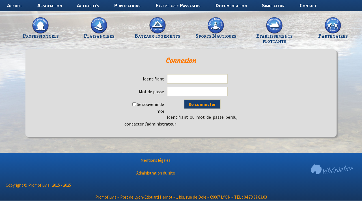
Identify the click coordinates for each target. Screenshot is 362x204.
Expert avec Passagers (178, 5)
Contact (308, 5)
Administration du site (155, 173)
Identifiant (153, 79)
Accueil (14, 5)
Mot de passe (151, 91)
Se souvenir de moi (148, 107)
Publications (127, 5)
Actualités (88, 5)
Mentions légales (156, 160)
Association (49, 5)
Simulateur (273, 5)
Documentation (231, 5)
